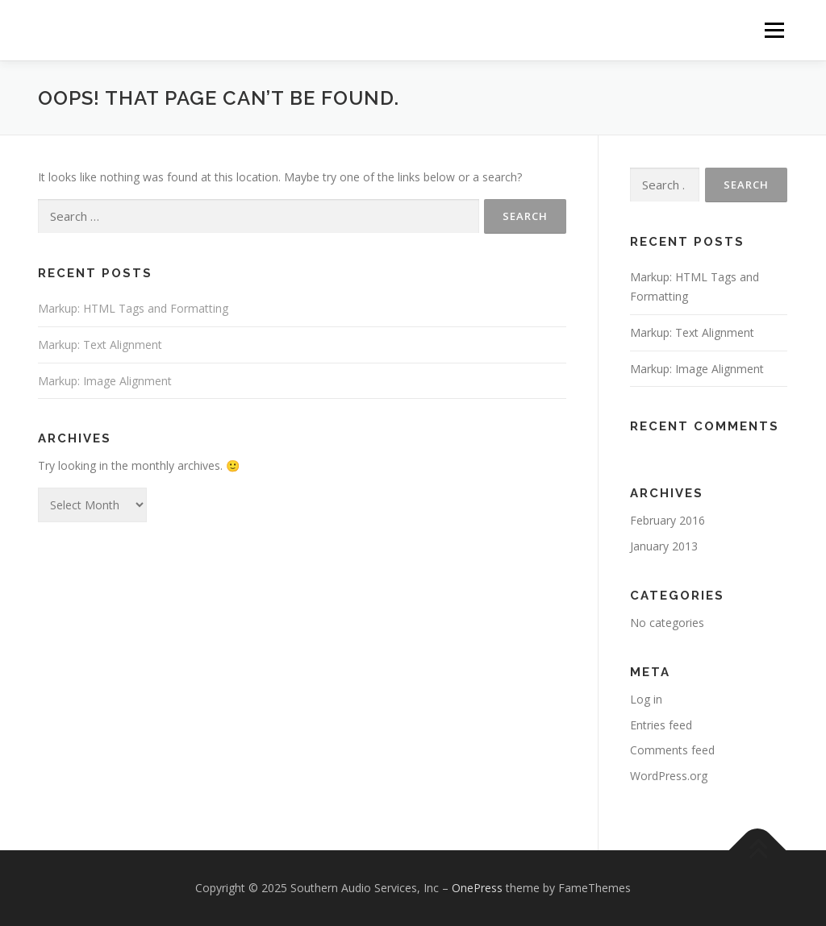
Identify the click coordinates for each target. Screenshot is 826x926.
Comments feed (672, 750)
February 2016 (667, 520)
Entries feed (661, 725)
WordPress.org (668, 775)
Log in (646, 699)
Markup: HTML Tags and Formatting (133, 308)
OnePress (477, 887)
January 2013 (664, 546)
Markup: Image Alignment (105, 380)
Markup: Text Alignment (100, 344)
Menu (774, 30)
